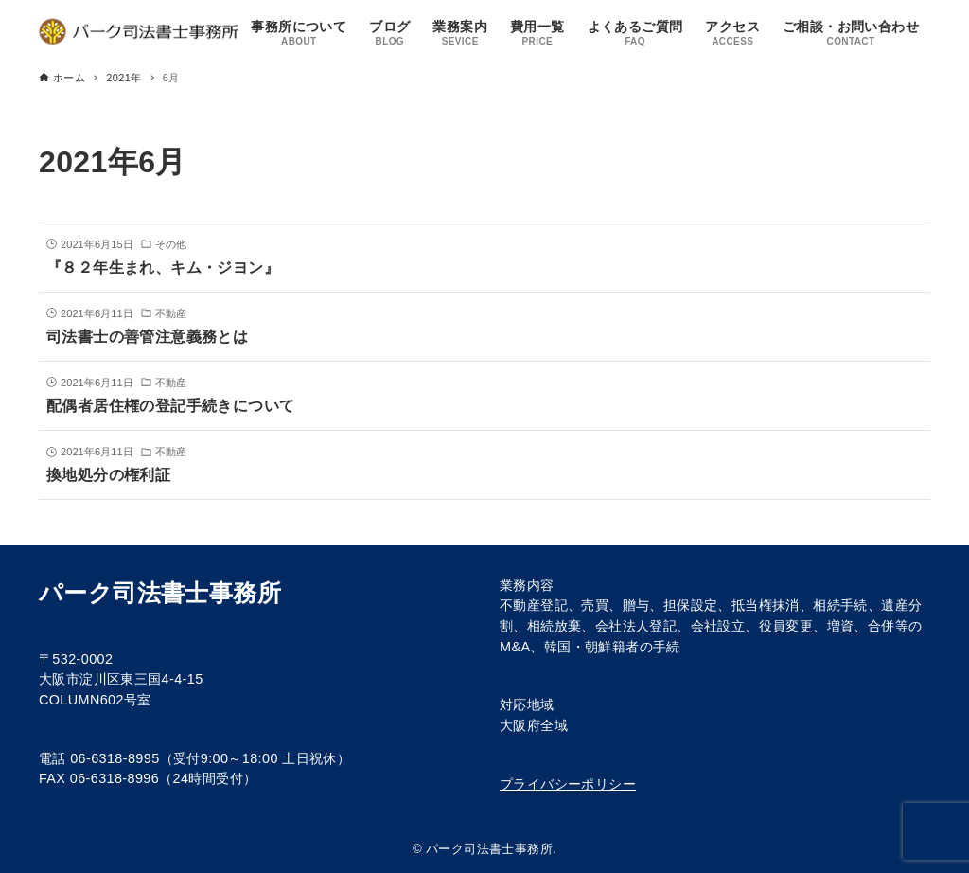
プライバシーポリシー (568, 784)
